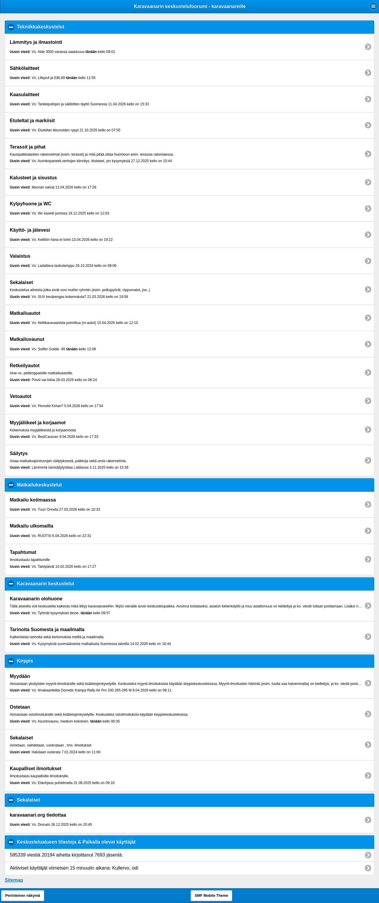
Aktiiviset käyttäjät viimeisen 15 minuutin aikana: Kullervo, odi (74, 867)
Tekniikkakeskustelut (69, 26)
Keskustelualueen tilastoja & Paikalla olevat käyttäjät (105, 841)
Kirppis (54, 660)
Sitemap (14, 880)
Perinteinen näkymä (22, 896)
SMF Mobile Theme (211, 896)
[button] (373, 6)
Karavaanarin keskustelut (74, 583)
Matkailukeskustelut (68, 484)
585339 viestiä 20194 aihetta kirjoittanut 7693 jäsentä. (66, 854)
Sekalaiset (57, 799)
